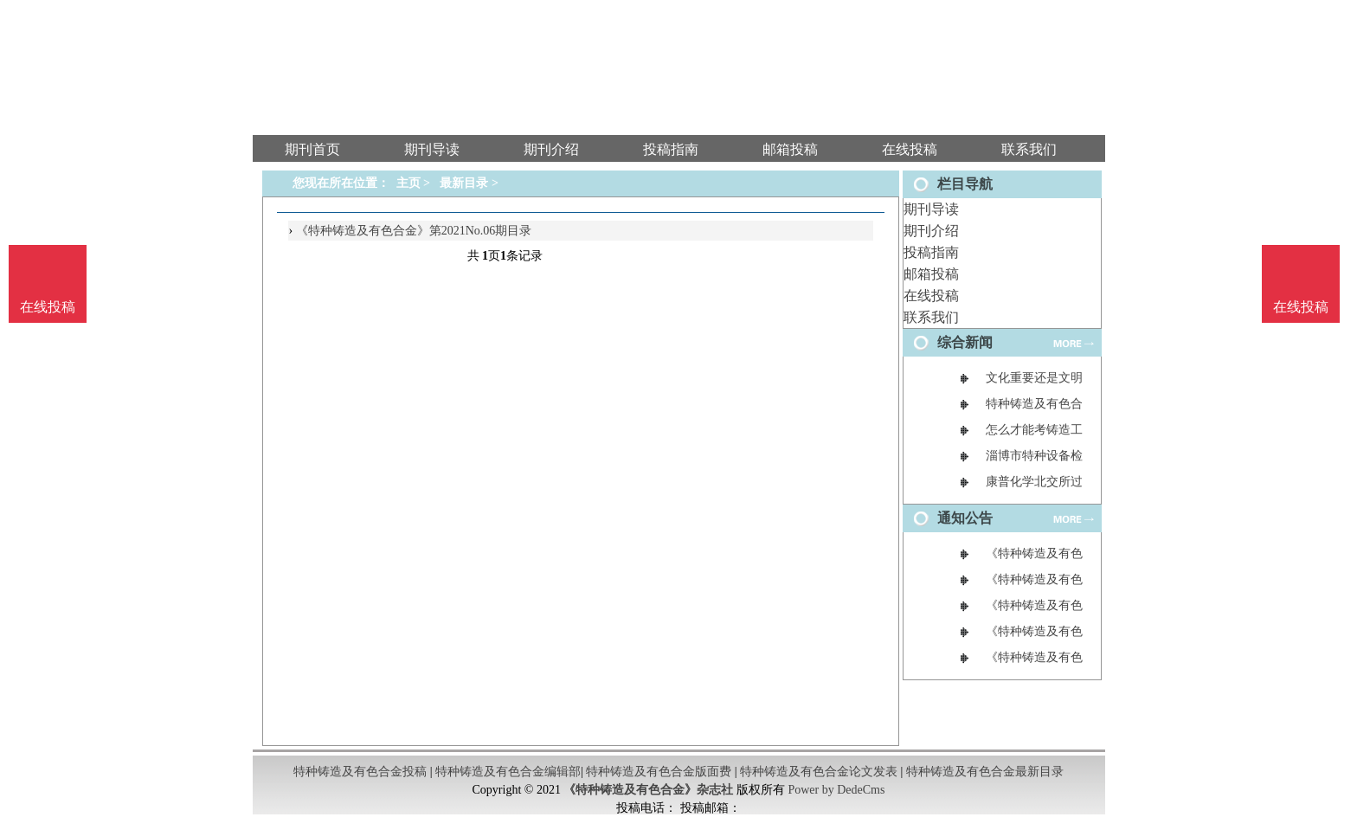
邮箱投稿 (931, 274)
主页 (408, 183)
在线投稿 (931, 295)
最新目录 (464, 183)
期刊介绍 (931, 230)
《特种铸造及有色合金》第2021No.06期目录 (414, 230)
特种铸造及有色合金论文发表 (818, 771)
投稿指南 (931, 252)
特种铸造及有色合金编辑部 (508, 771)
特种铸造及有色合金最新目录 (985, 771)
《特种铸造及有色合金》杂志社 (648, 789)
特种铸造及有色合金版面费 (658, 771)
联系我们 (931, 317)
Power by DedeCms (836, 789)
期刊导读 (931, 209)
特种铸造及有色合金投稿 (360, 771)
